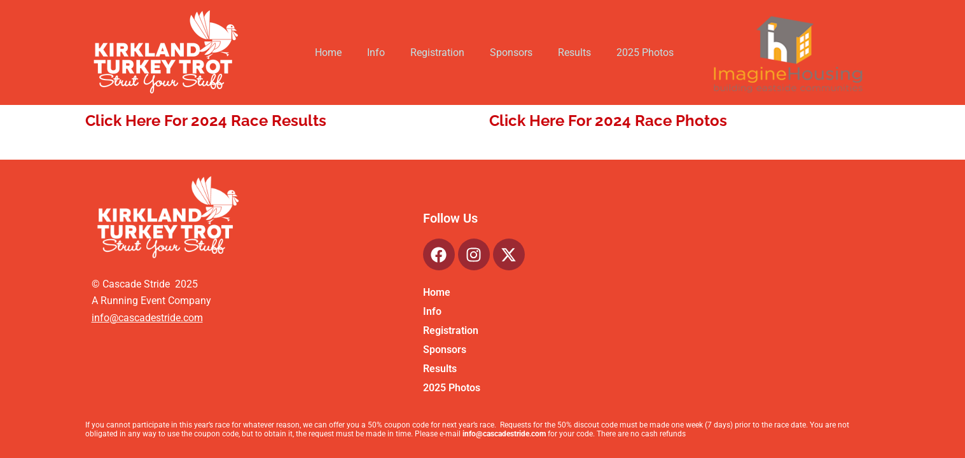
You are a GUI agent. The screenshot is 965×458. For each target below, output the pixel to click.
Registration (437, 52)
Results (574, 52)
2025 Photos (645, 52)
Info (376, 52)
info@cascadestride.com (147, 318)
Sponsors (511, 52)
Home (328, 52)
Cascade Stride (135, 284)
